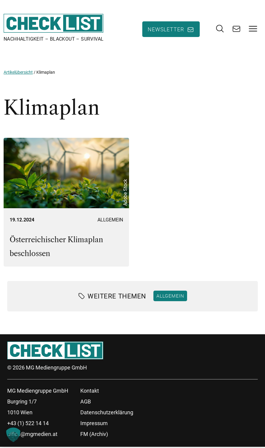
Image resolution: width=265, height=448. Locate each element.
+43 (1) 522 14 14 (28, 424)
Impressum (94, 424)
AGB (85, 403)
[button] (13, 435)
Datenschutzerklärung (106, 413)
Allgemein (110, 221)
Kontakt (89, 392)
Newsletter (166, 29)
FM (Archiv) (94, 435)
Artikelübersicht (18, 73)
